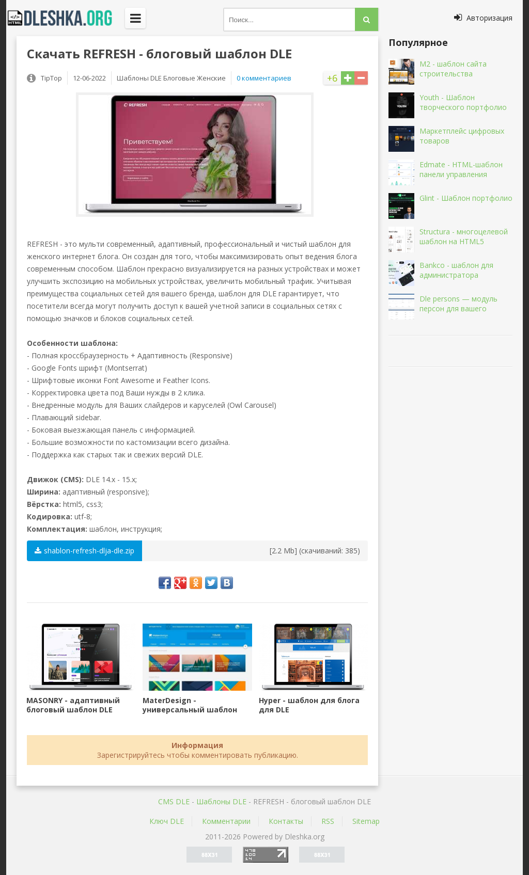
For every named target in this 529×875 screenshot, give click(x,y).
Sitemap (366, 821)
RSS (327, 821)
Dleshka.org (65, 18)
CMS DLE (174, 801)
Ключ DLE (166, 821)
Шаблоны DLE (221, 801)
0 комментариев (264, 78)
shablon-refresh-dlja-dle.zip (84, 550)
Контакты (286, 821)
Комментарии (226, 821)
